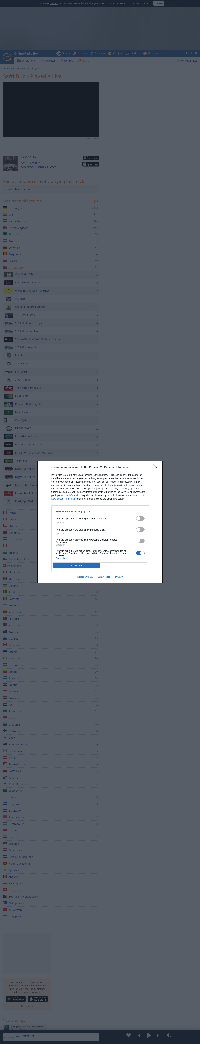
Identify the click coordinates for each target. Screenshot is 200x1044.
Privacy (119, 577)
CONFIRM (77, 565)
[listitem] (100, 511)
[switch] (140, 518)
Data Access (104, 577)
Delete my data (85, 577)
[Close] (156, 467)
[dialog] (100, 522)
